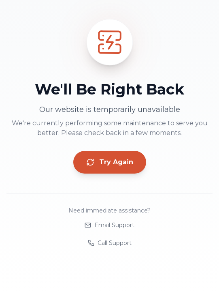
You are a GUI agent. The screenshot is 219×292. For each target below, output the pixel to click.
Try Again (109, 162)
